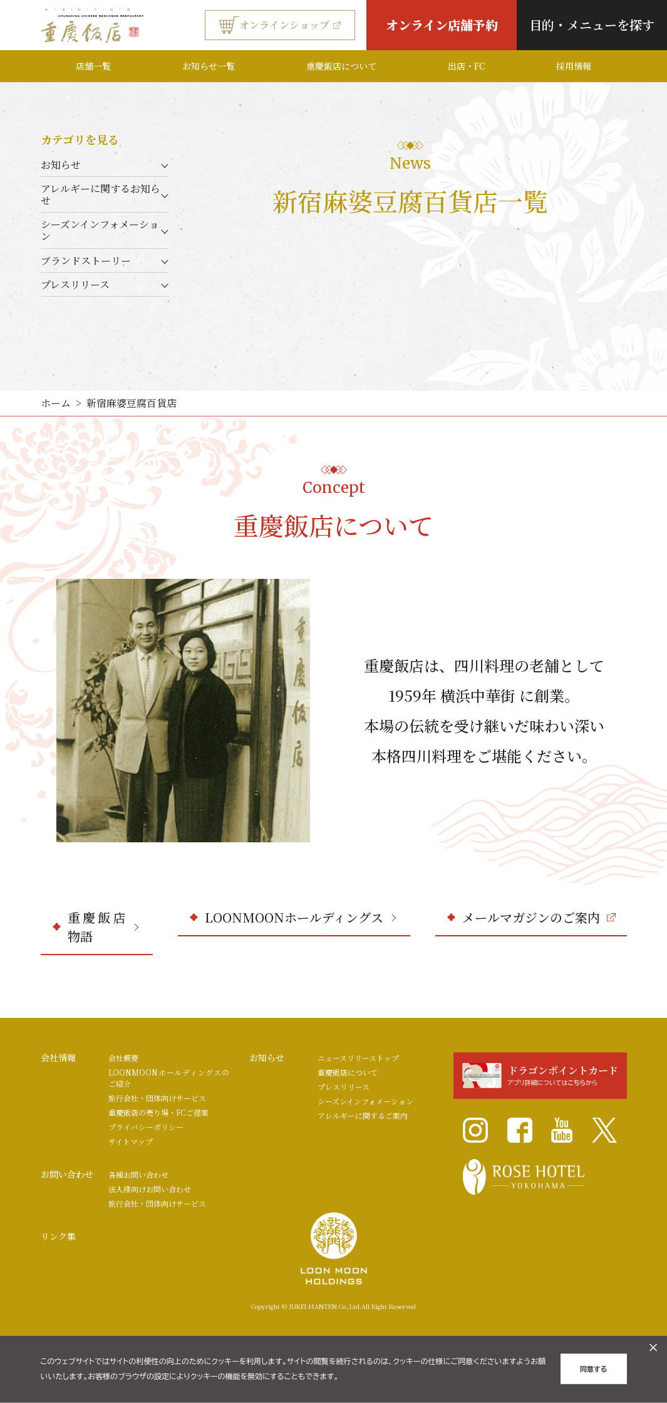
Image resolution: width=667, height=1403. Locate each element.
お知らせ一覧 (208, 66)
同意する (593, 1369)
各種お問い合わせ (138, 1174)
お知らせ (61, 164)
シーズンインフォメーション (100, 230)
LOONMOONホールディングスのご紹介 (168, 1078)
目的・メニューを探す (591, 25)
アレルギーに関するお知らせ (100, 194)
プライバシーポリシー (146, 1126)
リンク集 (58, 1236)
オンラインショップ (280, 25)
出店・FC (466, 66)
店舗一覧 (93, 66)
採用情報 (573, 66)
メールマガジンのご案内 (539, 917)
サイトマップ (130, 1141)
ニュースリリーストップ (358, 1057)
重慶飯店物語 (103, 926)
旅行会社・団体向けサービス (157, 1098)
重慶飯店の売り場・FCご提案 (158, 1112)
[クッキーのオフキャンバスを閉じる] (653, 1348)
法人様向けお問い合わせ (149, 1188)
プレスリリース (75, 284)
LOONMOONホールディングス (300, 917)
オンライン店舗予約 (442, 25)
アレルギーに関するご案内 (363, 1115)
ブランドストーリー (86, 260)
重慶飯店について (341, 66)
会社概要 (123, 1057)
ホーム (56, 403)
